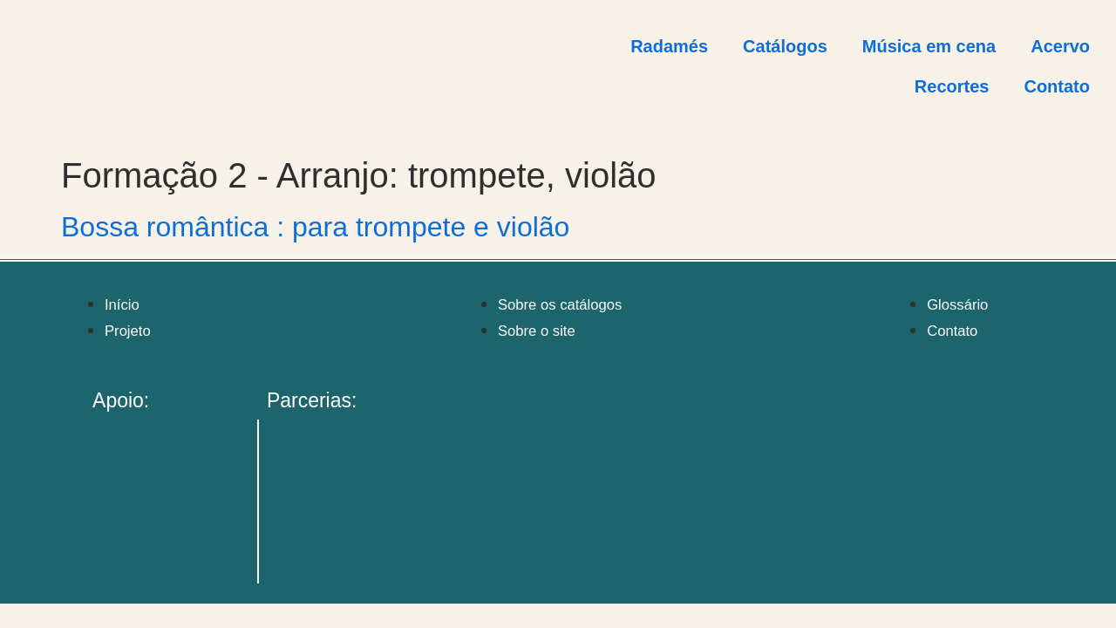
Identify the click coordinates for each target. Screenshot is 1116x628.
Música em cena (929, 46)
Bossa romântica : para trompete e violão (315, 226)
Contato (1057, 86)
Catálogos (785, 46)
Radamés (669, 46)
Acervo (1060, 46)
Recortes (952, 86)
